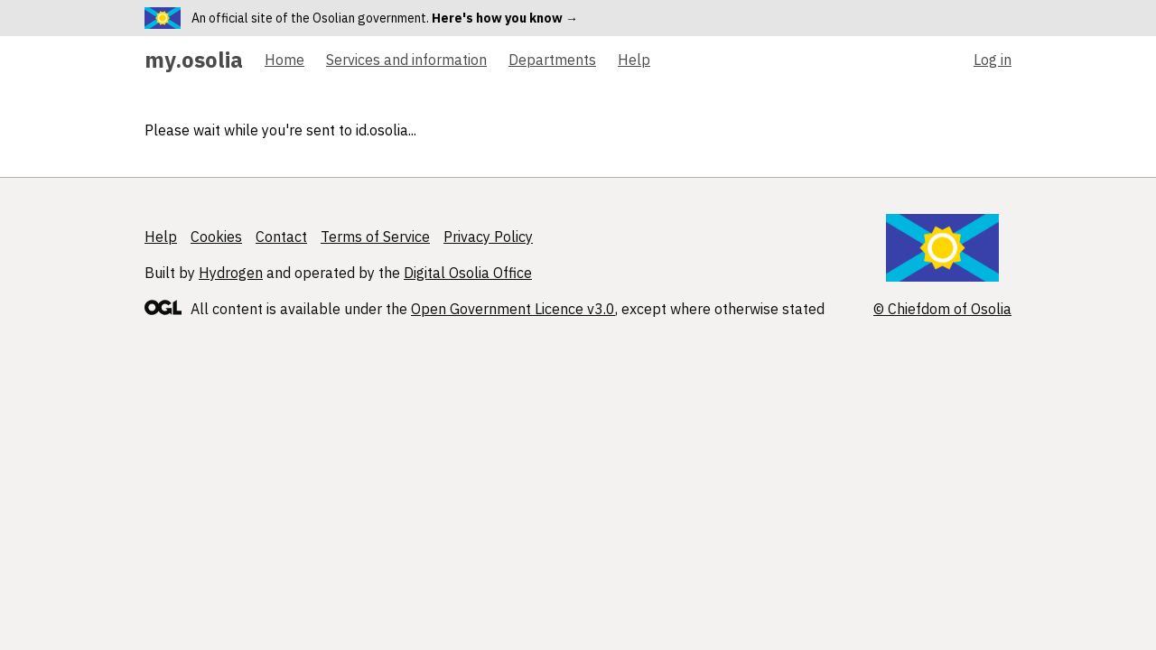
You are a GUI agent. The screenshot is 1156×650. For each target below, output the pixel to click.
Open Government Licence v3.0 (513, 309)
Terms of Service (375, 237)
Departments (552, 60)
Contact (281, 237)
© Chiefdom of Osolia (942, 309)
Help (634, 60)
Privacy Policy (488, 237)
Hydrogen (231, 273)
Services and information (406, 60)
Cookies (216, 237)
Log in (993, 60)
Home (284, 60)
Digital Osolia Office (468, 273)
